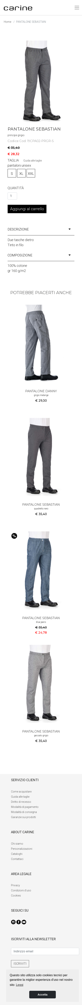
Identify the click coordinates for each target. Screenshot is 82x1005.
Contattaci (17, 859)
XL (21, 174)
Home (7, 21)
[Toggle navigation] (77, 7)
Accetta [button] (42, 994)
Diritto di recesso (21, 801)
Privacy (15, 885)
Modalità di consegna (24, 812)
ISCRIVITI (20, 963)
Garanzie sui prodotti (23, 817)
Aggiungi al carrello (27, 209)
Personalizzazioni (21, 848)
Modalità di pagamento (25, 806)
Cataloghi (16, 853)
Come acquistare (21, 791)
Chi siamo (17, 843)
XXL (31, 174)
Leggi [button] (19, 984)
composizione (39, 255)
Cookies (16, 895)
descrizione (39, 229)
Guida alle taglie (32, 160)
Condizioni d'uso (21, 890)
